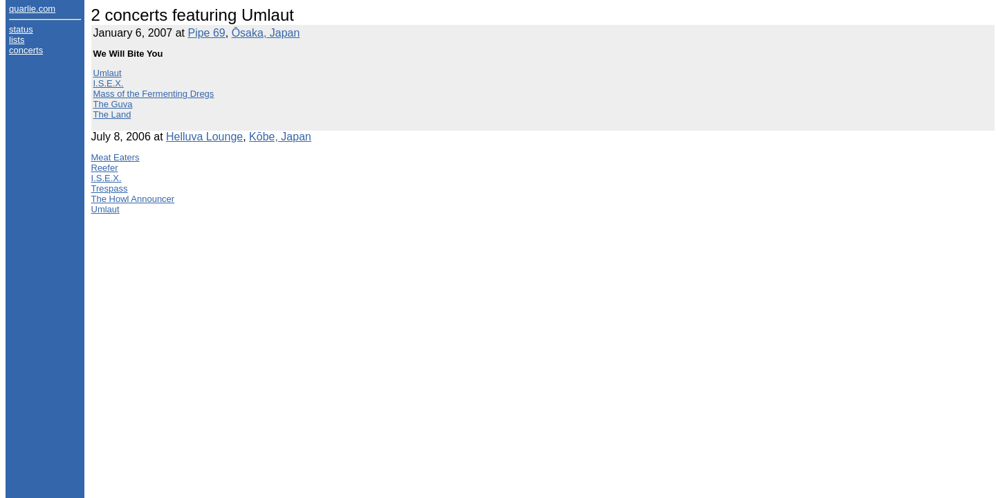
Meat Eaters (115, 157)
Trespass (109, 188)
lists (16, 40)
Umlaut (107, 73)
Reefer (104, 168)
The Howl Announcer (133, 199)
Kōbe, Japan (280, 136)
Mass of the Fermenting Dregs (153, 94)
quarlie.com (32, 8)
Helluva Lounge (204, 136)
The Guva (113, 104)
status (21, 29)
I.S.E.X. (108, 83)
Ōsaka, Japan (266, 33)
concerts (26, 50)
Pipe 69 (206, 33)
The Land (112, 114)
